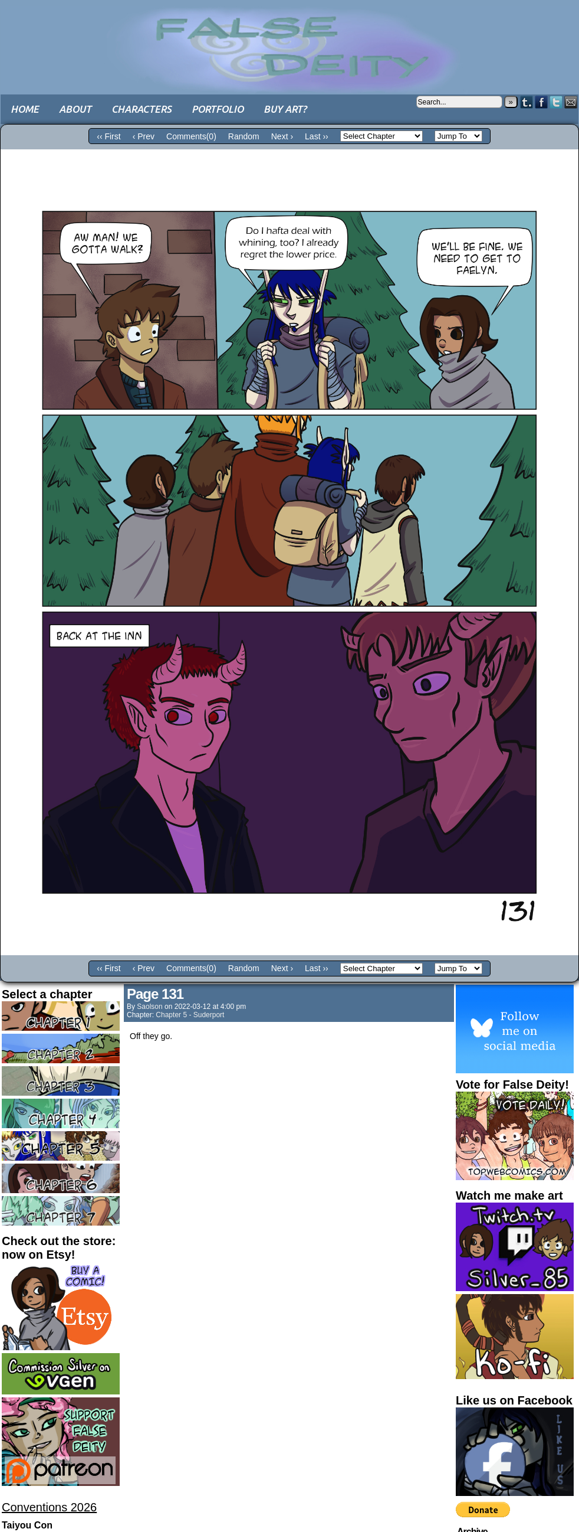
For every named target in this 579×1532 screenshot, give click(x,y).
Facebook (541, 101)
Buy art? (285, 109)
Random (243, 136)
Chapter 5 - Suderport (190, 1015)
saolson (149, 1006)
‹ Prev (143, 136)
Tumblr (526, 101)
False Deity (289, 38)
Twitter (556, 101)
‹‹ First (108, 136)
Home (25, 109)
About (75, 109)
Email (571, 101)
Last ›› (316, 136)
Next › (282, 136)
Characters (141, 109)
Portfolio (218, 109)
